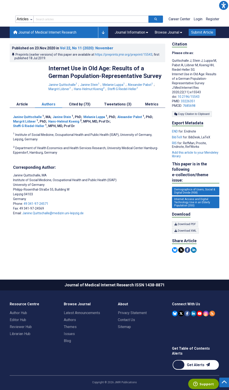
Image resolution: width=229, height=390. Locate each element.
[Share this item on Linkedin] (194, 250)
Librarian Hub (20, 334)
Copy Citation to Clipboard (191, 114)
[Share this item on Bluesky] (175, 250)
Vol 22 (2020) (86, 48)
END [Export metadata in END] (175, 131)
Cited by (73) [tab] (79, 104)
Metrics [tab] (151, 104)
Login (198, 19)
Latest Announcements (82, 313)
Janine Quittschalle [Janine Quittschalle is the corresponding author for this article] (30, 175)
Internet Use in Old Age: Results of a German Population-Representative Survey (104, 72)
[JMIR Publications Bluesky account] (175, 313)
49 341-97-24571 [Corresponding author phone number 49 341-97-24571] (36, 203)
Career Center (179, 19)
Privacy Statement (132, 313)
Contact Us (126, 320)
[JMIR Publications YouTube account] (199, 313)
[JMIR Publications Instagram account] (206, 313)
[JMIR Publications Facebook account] (187, 313)
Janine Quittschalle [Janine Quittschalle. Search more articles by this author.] (63, 85)
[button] (224, 5)
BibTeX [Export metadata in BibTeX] (177, 137)
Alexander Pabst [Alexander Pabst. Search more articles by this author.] (141, 85)
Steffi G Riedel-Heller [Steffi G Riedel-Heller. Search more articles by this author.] (123, 89)
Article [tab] (22, 104)
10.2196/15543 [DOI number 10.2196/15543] (188, 96)
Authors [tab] (48, 104)
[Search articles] (156, 19)
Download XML (185, 230)
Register (212, 19)
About (123, 304)
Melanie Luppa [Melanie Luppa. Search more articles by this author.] (114, 85)
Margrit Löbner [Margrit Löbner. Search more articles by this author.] (60, 89)
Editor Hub (18, 320)
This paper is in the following (195, 172)
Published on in (62, 48)
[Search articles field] (91, 19)
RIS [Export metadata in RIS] (174, 143)
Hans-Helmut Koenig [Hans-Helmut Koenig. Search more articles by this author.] (89, 89)
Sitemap (124, 327)
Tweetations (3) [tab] (117, 104)
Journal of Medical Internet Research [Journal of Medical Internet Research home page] (44, 32)
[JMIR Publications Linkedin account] (193, 313)
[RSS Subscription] (212, 313)
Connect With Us (186, 304)
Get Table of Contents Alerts (191, 351)
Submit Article (202, 32)
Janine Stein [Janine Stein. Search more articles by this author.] (90, 85)
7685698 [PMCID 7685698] (189, 105)
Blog (67, 341)
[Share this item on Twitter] (181, 250)
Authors (70, 320)
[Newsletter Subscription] (196, 365)
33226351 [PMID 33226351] (188, 101)
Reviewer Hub (21, 327)
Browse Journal (77, 304)
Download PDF (185, 224)
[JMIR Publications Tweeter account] (181, 313)
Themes (70, 327)
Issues (69, 334)
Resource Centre (24, 304)
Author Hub (18, 313)
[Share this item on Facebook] (187, 250)
